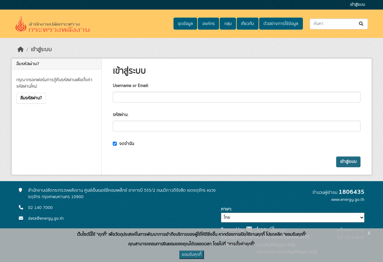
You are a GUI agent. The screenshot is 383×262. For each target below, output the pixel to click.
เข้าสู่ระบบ (357, 5)
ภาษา (226, 209)
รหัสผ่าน (120, 115)
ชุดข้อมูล (185, 24)
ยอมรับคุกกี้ (192, 255)
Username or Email (130, 86)
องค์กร (208, 24)
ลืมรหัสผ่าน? (31, 98)
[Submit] (361, 24)
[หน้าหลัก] (21, 50)
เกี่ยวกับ (247, 24)
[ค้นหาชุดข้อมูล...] (339, 24)
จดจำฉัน (123, 144)
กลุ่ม (228, 24)
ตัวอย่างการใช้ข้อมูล (280, 24)
